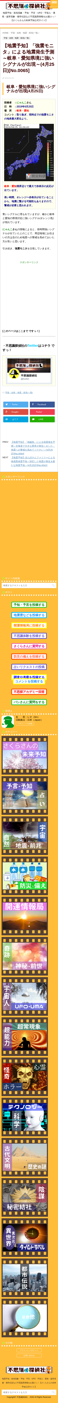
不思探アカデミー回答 (29, 691)
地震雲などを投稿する (29, 615)
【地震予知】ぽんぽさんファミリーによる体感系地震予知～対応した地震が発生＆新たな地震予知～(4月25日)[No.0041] (33, 461)
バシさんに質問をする (29, 702)
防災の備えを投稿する (29, 656)
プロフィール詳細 (24, 724)
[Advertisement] (29, 293)
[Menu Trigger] (54, 4)
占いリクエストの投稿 (29, 667)
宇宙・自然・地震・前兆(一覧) (19, 392)
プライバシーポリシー (29, 1350)
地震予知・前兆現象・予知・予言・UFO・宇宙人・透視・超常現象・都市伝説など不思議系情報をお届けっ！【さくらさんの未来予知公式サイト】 (29, 1383)
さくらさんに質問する (29, 646)
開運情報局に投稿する (29, 625)
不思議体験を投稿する (29, 636)
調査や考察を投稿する (29, 677)
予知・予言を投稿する (29, 604)
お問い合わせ (29, 1355)
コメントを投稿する (29, 681)
